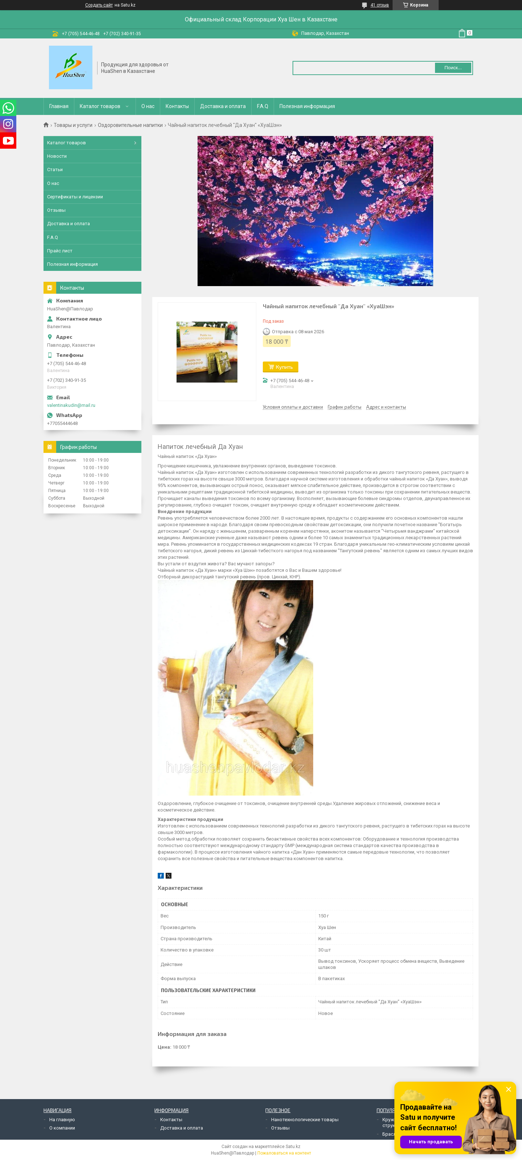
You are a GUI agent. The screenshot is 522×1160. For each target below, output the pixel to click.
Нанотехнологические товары (305, 1119)
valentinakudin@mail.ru (71, 405)
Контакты (177, 106)
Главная (59, 106)
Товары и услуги (73, 125)
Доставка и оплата (223, 106)
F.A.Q (262, 106)
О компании (62, 1128)
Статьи (55, 169)
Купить (284, 367)
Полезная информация (307, 106)
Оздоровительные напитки (130, 125)
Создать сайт (99, 5)
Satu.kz (293, 1146)
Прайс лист (59, 250)
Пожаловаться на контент (284, 1153)
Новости (57, 156)
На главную (62, 1119)
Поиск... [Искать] (453, 67)
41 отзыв (379, 5)
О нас (147, 106)
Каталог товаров (100, 106)
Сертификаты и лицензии (75, 196)
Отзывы (56, 210)
